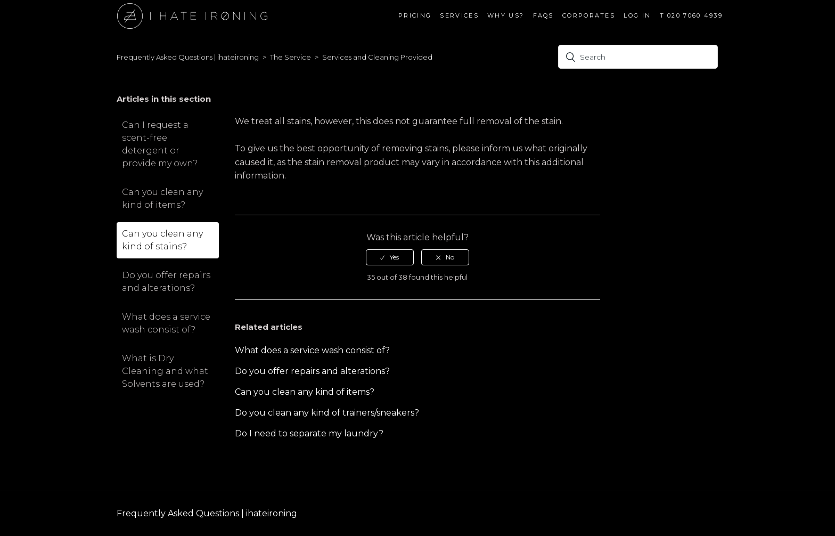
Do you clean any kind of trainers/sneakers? (327, 413)
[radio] (390, 257)
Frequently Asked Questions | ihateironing (188, 57)
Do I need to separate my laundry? (309, 433)
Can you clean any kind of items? (162, 198)
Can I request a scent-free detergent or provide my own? (160, 144)
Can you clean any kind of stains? (162, 240)
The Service (290, 57)
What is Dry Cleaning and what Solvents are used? (165, 371)
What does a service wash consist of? (166, 323)
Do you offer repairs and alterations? (166, 281)
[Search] (638, 57)
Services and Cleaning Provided (377, 57)
